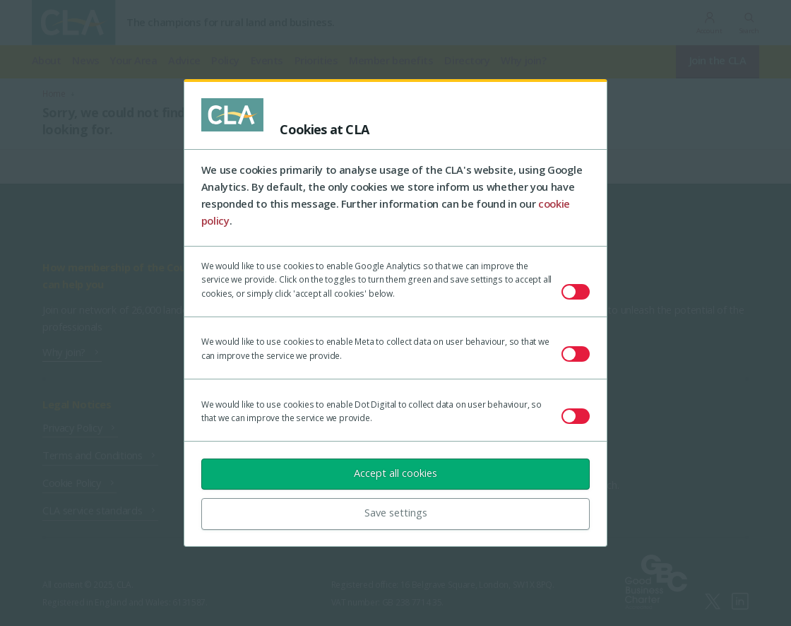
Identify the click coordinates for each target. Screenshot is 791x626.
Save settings (395, 512)
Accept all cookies (395, 473)
